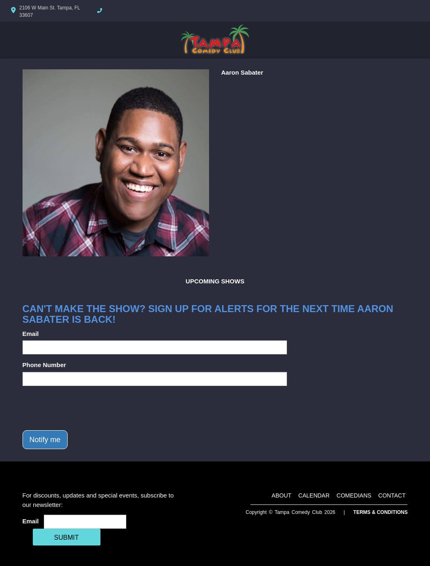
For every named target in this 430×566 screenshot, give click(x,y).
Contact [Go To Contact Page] (392, 495)
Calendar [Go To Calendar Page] (314, 495)
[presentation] (85, 408)
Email (31, 333)
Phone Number (44, 364)
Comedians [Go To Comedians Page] (354, 495)
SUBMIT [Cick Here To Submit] (66, 537)
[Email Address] (85, 522)
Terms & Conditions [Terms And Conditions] (380, 512)
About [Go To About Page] (281, 495)
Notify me (45, 440)
